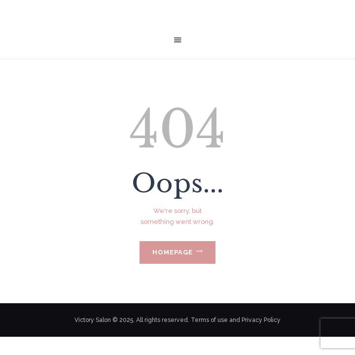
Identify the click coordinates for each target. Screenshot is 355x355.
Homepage (172, 252)
